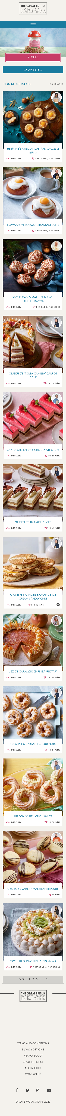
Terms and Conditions (33, 1043)
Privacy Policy (33, 1055)
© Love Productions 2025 (33, 1101)
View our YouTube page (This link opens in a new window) (49, 1090)
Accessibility (33, 1068)
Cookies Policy (33, 1062)
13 (46, 979)
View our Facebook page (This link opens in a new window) (17, 1090)
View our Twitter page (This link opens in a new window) (28, 1090)
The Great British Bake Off (33, 11)
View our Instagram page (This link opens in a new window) (38, 1090)
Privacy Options (33, 1049)
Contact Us (33, 1074)
